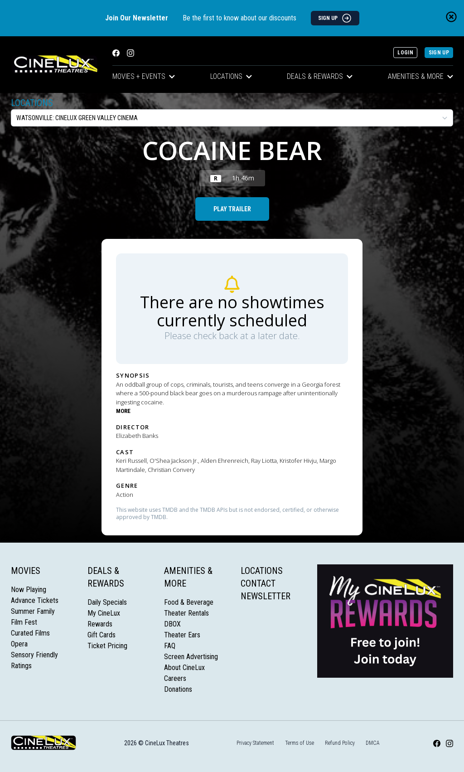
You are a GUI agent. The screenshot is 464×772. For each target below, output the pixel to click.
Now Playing (28, 589)
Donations (178, 689)
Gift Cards (101, 635)
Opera (19, 644)
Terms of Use (299, 743)
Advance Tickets (34, 600)
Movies (25, 570)
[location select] (232, 117)
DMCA (373, 743)
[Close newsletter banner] (451, 16)
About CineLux (184, 667)
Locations (231, 76)
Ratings (21, 665)
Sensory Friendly (34, 655)
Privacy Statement (255, 743)
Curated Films (30, 633)
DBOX (172, 624)
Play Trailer (232, 209)
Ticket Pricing (107, 645)
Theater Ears (182, 635)
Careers (175, 678)
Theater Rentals (186, 613)
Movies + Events (143, 76)
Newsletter (265, 596)
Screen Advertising (191, 656)
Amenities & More (420, 76)
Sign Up (439, 52)
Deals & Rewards (320, 76)
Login (405, 52)
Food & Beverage (188, 602)
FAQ (169, 645)
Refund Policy (340, 743)
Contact (258, 583)
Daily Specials (107, 602)
